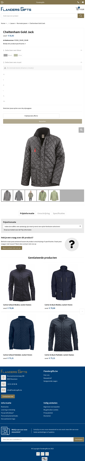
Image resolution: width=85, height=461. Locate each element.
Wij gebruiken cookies (51, 410)
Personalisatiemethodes (9, 416)
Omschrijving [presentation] (43, 213)
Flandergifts (40, 2)
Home (3, 23)
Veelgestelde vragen (50, 381)
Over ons (47, 375)
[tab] (27, 213)
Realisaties (5, 407)
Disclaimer (47, 416)
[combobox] (39, 16)
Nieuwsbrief (48, 378)
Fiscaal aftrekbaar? (7, 413)
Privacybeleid (48, 413)
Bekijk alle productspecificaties (14, 44)
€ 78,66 (8, 308)
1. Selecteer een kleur (12, 50)
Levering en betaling (8, 410)
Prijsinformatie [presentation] (27, 213)
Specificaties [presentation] (59, 213)
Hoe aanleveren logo (8, 419)
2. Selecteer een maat (12, 62)
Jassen (12, 23)
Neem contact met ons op (11, 248)
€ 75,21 (8, 358)
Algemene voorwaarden (52, 407)
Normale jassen (22, 23)
